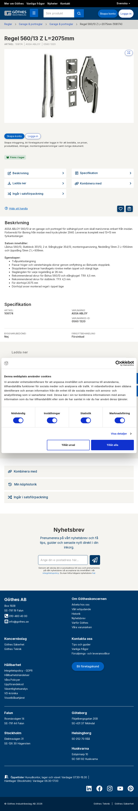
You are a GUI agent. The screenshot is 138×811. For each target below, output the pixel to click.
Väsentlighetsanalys (16, 688)
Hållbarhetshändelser (16, 675)
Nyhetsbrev (79, 618)
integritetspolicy (51, 573)
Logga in (126, 13)
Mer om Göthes (14, 3)
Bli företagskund (88, 666)
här (93, 573)
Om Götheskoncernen (89, 599)
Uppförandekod (14, 684)
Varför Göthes (80, 622)
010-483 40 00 (15, 616)
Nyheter (52, 3)
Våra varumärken (82, 627)
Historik (76, 613)
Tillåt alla (112, 444)
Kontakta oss (82, 639)
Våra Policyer (12, 679)
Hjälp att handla (18, 208)
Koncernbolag (15, 639)
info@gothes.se (16, 621)
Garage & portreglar (31, 24)
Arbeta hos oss (80, 604)
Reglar (8, 24)
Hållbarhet (12, 665)
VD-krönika (11, 693)
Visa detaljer (119, 433)
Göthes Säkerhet (14, 644)
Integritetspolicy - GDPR (18, 670)
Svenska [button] (123, 3)
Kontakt (65, 3)
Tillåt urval (68, 444)
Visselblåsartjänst (14, 697)
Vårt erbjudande (81, 609)
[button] (34, 13)
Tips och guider (81, 644)
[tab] (69, 471)
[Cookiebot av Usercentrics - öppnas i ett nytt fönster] (118, 363)
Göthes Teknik (13, 648)
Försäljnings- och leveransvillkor (91, 653)
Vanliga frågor (35, 3)
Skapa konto (108, 13)
